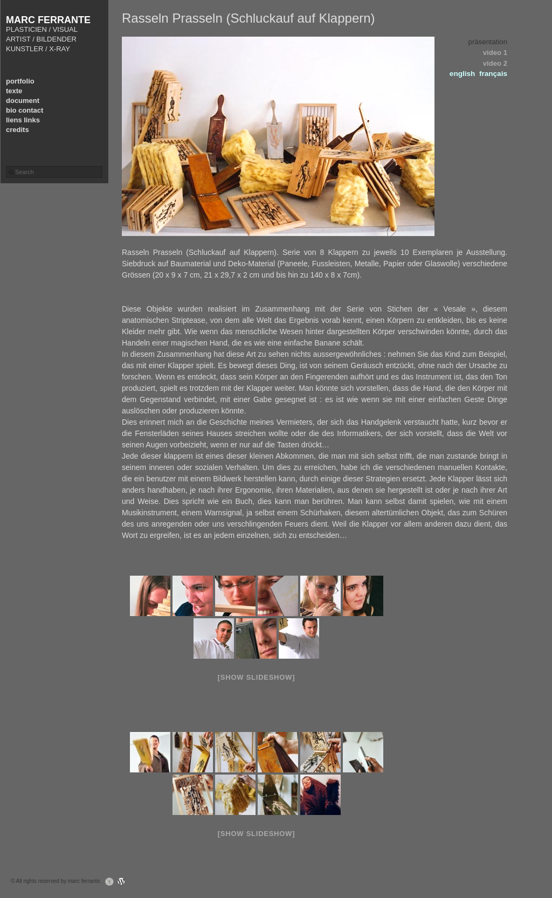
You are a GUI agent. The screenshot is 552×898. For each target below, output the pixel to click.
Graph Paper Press (106, 881)
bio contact (24, 110)
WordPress (124, 881)
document (22, 100)
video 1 (495, 53)
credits (17, 130)
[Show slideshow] (256, 677)
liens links (23, 120)
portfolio (20, 81)
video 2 (495, 63)
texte (14, 91)
